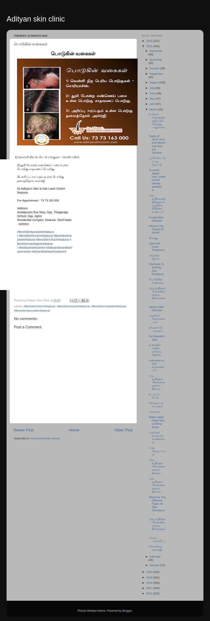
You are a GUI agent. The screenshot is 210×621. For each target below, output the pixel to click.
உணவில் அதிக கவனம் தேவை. (155, 350)
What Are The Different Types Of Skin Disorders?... (157, 505)
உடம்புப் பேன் (154, 396)
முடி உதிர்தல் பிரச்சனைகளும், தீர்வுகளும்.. (157, 526)
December (156, 50)
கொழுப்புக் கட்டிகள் (156, 404)
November (156, 59)
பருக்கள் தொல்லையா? (157, 319)
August (154, 82)
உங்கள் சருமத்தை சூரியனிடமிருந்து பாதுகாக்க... (157, 122)
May (152, 98)
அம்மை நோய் (154, 257)
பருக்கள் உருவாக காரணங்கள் (157, 437)
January (155, 565)
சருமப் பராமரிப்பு (157, 539)
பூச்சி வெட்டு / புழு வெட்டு (157, 161)
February (155, 556)
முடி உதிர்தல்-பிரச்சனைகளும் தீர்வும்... (157, 382)
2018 (149, 582)
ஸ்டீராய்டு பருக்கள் (156, 329)
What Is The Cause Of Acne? (156, 229)
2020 (149, 571)
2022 (149, 40)
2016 (149, 593)
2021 (149, 46)
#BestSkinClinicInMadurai (52, 239)
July (152, 88)
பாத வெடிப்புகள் (157, 451)
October (155, 68)
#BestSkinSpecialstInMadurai (32, 310)
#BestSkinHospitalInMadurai (108, 306)
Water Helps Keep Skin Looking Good (157, 422)
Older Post (123, 430)
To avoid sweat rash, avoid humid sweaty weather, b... (157, 180)
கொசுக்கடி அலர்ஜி (155, 548)
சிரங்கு (153, 238)
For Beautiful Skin (157, 338)
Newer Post (24, 430)
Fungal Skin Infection (156, 219)
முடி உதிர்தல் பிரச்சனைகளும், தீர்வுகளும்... (157, 295)
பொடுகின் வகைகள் (156, 281)
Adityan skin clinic (36, 19)
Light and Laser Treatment (156, 247)
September (156, 73)
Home (74, 430)
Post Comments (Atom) (45, 438)
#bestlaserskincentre (32, 247)
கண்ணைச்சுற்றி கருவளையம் (156, 365)
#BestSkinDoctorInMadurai (36, 235)
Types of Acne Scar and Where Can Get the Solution (157, 144)
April (153, 103)
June (153, 93)
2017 (149, 588)
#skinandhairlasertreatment (49, 251)
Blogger (127, 610)
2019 (149, 577)
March (154, 109)
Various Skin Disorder (156, 308)
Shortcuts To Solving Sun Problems (156, 269)
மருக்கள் (154, 411)
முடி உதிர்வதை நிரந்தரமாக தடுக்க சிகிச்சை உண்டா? (157, 203)
